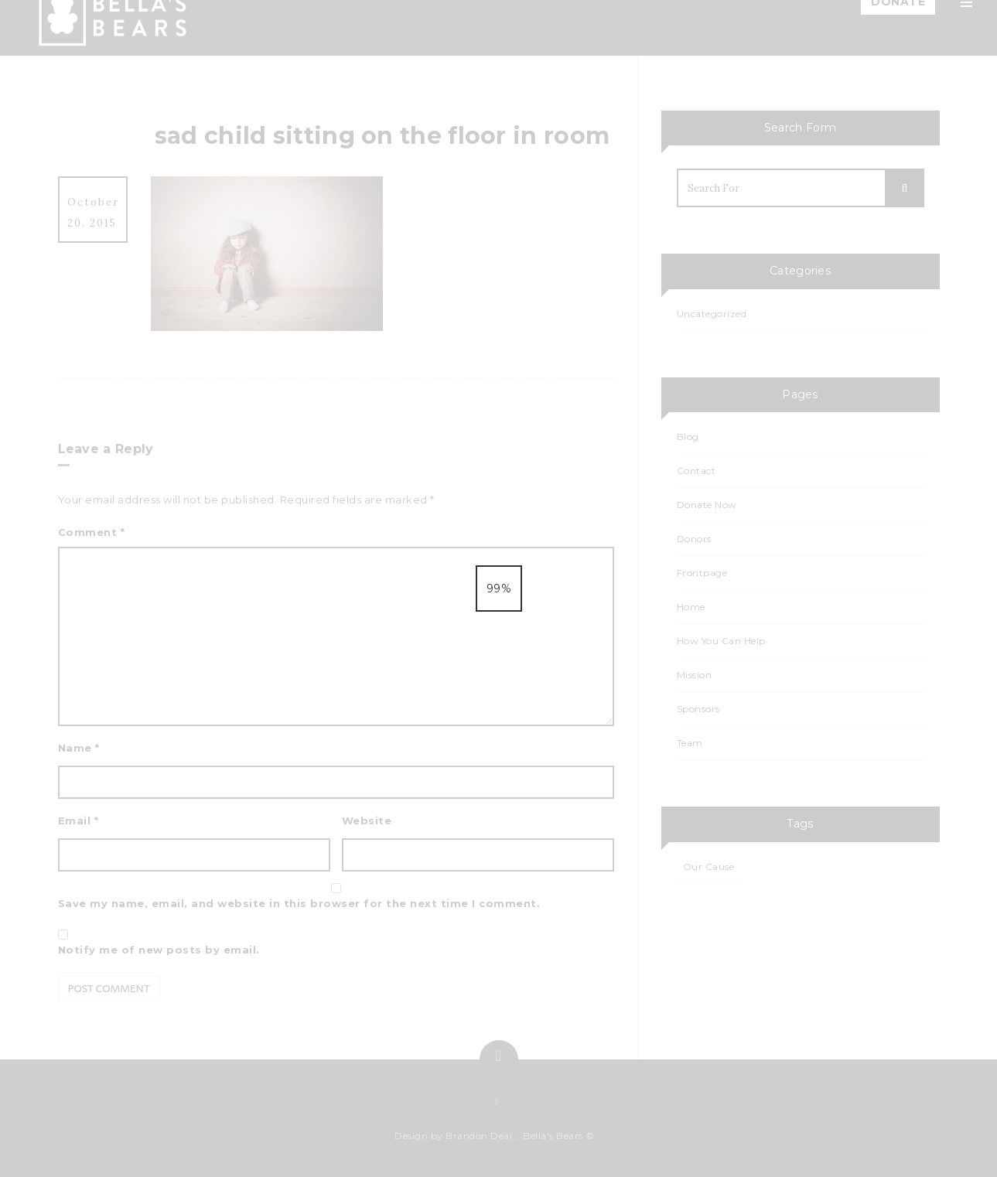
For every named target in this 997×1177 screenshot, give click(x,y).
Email (78, 820)
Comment (91, 532)
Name (79, 748)
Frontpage (702, 572)
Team (803, 144)
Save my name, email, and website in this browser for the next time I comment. (299, 903)
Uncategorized (712, 313)
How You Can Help (839, 181)
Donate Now (707, 504)
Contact (811, 403)
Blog (801, 218)
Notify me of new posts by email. (159, 949)
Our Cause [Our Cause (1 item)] (709, 866)
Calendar (813, 292)
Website (367, 820)
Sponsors (814, 366)
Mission (808, 107)
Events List (817, 329)
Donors (694, 538)
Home (805, 69)
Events (807, 255)
